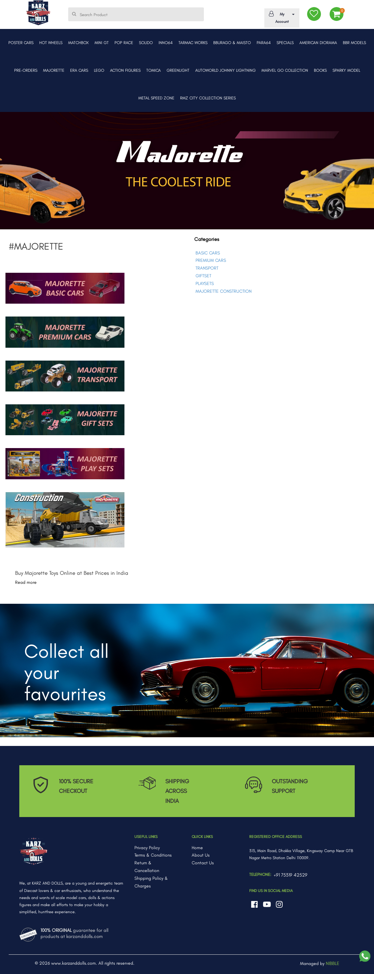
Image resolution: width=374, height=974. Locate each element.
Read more (26, 582)
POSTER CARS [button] (20, 42)
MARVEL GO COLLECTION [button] (284, 70)
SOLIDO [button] (146, 42)
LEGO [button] (99, 70)
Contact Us (203, 863)
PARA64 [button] (264, 42)
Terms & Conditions (153, 855)
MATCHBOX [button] (78, 42)
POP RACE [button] (123, 42)
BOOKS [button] (320, 70)
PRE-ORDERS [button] (25, 70)
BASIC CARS (208, 253)
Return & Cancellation (146, 866)
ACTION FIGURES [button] (125, 70)
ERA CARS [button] (79, 70)
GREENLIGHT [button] (178, 70)
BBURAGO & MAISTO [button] (232, 42)
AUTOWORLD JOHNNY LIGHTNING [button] (225, 70)
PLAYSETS (205, 283)
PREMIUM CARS (211, 260)
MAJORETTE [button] (53, 70)
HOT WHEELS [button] (50, 42)
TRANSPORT (207, 268)
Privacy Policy (147, 847)
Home (197, 847)
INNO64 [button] (166, 42)
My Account (281, 17)
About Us (201, 855)
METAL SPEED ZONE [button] (156, 98)
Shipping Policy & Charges (151, 882)
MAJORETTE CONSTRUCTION (223, 291)
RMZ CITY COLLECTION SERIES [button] (208, 98)
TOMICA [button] (153, 70)
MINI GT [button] (102, 42)
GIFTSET (203, 276)
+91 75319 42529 (290, 875)
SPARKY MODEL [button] (346, 70)
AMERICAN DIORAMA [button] (318, 42)
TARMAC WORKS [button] (192, 42)
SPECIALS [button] (285, 42)
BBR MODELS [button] (354, 42)
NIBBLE (332, 963)
